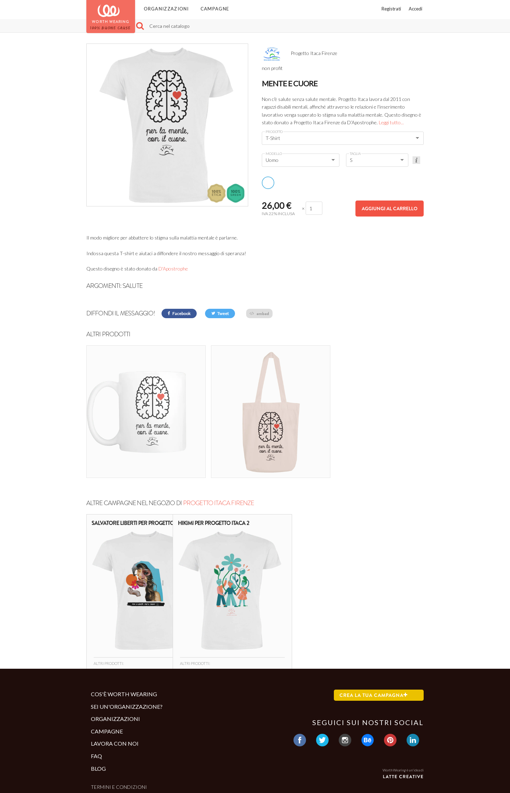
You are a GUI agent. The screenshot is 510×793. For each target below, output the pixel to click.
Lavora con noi (115, 699)
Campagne (215, 8)
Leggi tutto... (391, 122)
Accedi (415, 8)
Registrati (391, 8)
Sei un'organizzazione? (127, 662)
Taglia (355, 153)
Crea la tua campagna (373, 650)
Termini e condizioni (119, 743)
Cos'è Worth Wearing (124, 649)
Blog (98, 724)
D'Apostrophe (173, 269)
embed (259, 313)
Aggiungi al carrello (389, 208)
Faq (96, 711)
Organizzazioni (166, 8)
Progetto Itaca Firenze (218, 458)
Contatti (103, 754)
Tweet (220, 313)
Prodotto (274, 131)
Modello (274, 153)
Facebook (179, 313)
